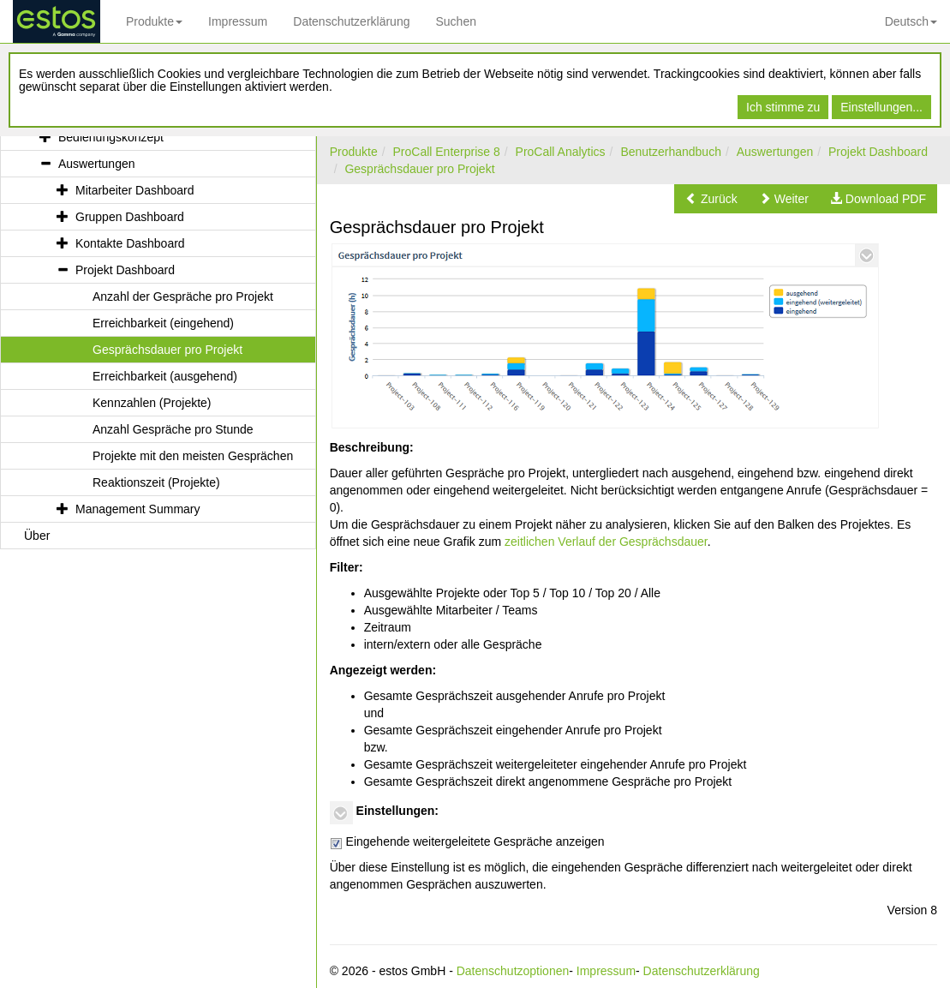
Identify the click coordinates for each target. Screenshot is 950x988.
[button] (711, 198)
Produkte (154, 21)
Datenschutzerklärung (351, 21)
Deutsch (911, 21)
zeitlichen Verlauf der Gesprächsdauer (606, 541)
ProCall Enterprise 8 (445, 152)
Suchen (455, 21)
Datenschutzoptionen (513, 971)
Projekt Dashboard (878, 152)
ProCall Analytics (561, 152)
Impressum (237, 21)
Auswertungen (775, 152)
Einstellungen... (881, 107)
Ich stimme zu (783, 107)
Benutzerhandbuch (670, 152)
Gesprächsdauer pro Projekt (419, 169)
